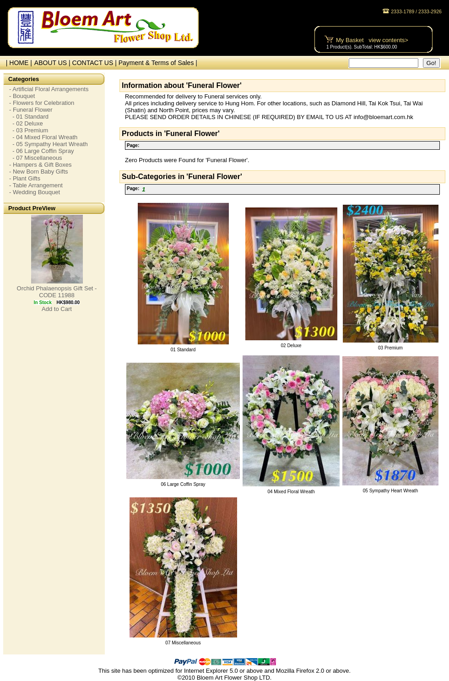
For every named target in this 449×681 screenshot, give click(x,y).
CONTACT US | (95, 62)
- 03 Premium (28, 130)
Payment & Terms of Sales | (158, 62)
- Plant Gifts (24, 178)
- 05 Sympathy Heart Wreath (48, 144)
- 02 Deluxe (26, 123)
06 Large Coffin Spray (183, 484)
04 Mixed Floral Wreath (290, 491)
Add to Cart (57, 308)
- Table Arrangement (36, 185)
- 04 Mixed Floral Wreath (43, 137)
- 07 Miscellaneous (35, 157)
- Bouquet (22, 96)
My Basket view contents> (372, 40)
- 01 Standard (29, 116)
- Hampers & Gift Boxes (40, 164)
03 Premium (390, 347)
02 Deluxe (291, 345)
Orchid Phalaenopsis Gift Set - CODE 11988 (57, 292)
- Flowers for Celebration (41, 102)
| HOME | (17, 62)
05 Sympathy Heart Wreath (390, 490)
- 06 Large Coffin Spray (41, 150)
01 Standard (183, 349)
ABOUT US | (53, 62)
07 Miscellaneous (182, 642)
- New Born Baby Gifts (38, 171)
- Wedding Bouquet (34, 192)
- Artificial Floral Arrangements (48, 89)
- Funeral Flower (31, 109)
